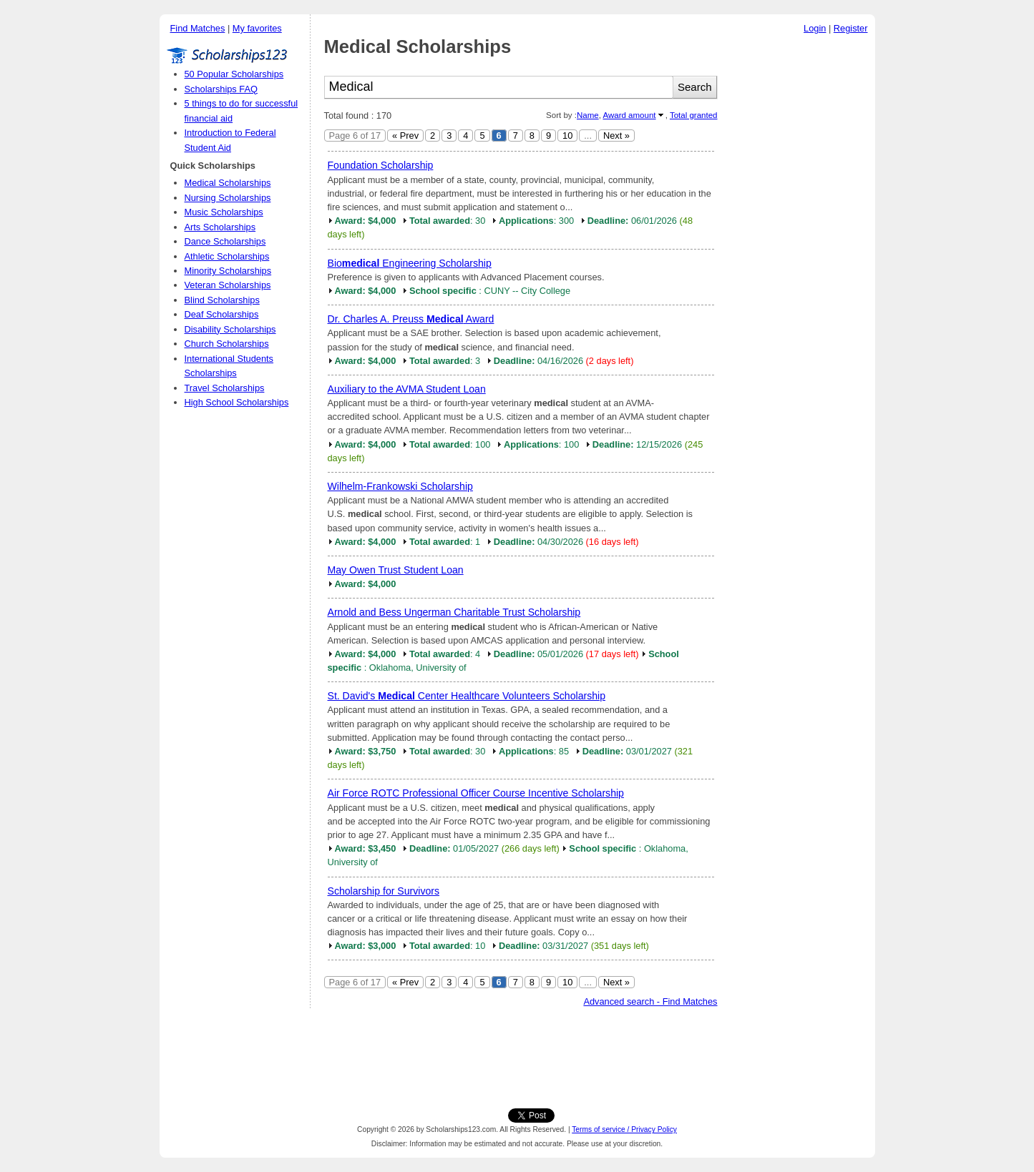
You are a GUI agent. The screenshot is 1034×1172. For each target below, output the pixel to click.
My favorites (257, 28)
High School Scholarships (237, 402)
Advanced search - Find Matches (650, 1001)
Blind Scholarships (222, 300)
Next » (616, 135)
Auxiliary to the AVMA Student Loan (407, 389)
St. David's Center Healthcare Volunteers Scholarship (466, 695)
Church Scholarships (227, 343)
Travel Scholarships (225, 388)
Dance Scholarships (225, 241)
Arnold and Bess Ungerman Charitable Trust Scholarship (454, 612)
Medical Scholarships (228, 182)
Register (851, 28)
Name (588, 115)
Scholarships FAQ (221, 89)
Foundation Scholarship (381, 165)
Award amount (629, 115)
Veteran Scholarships (228, 285)
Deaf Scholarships (222, 314)
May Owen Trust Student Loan (396, 570)
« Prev (405, 135)
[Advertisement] (800, 256)
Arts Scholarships (220, 227)
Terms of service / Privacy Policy (624, 1129)
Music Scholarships (224, 212)
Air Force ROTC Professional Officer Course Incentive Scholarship (476, 793)
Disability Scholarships (230, 329)
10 (567, 135)
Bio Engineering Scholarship (410, 263)
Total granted (694, 115)
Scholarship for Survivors (383, 891)
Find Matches (197, 28)
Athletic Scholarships (227, 256)
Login (815, 28)
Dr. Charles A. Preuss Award (411, 319)
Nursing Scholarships (228, 197)
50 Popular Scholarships (234, 74)
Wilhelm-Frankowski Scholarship (400, 486)
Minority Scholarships (228, 270)
